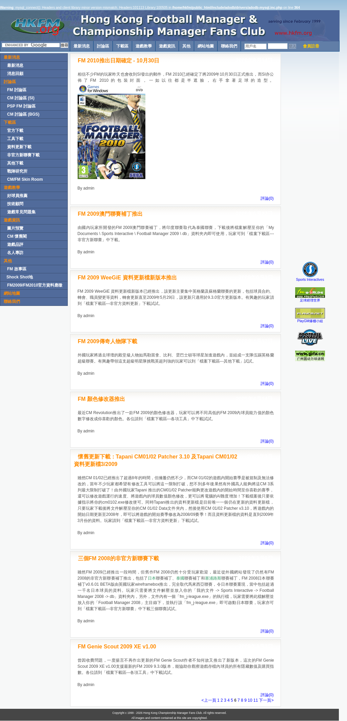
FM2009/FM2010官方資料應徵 (34, 285)
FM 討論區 (16, 89)
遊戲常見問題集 (21, 212)
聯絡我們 (229, 46)
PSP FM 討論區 (21, 106)
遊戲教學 (144, 46)
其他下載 (15, 163)
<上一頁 (209, 700)
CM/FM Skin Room (25, 179)
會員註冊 (311, 46)
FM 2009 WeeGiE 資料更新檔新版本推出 (127, 277)
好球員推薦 (17, 195)
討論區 (103, 46)
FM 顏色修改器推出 (101, 399)
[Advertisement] (310, 155)
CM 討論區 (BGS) (23, 114)
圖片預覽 (15, 228)
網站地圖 (206, 46)
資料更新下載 (19, 146)
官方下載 (15, 130)
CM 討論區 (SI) (21, 98)
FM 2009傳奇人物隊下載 (107, 341)
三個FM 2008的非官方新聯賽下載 (118, 558)
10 (250, 700)
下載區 (122, 46)
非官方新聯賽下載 (23, 155)
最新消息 (82, 46)
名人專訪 (15, 252)
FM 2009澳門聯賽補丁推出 (110, 214)
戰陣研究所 (17, 171)
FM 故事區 (16, 269)
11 (256, 700)
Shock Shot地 (19, 277)
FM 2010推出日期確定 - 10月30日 (119, 60)
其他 (186, 46)
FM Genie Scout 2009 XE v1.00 (117, 646)
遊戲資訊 (167, 46)
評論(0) (267, 198)
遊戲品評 (15, 244)
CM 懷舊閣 (17, 236)
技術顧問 (15, 203)
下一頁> (266, 700)
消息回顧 (15, 73)
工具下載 (15, 138)
